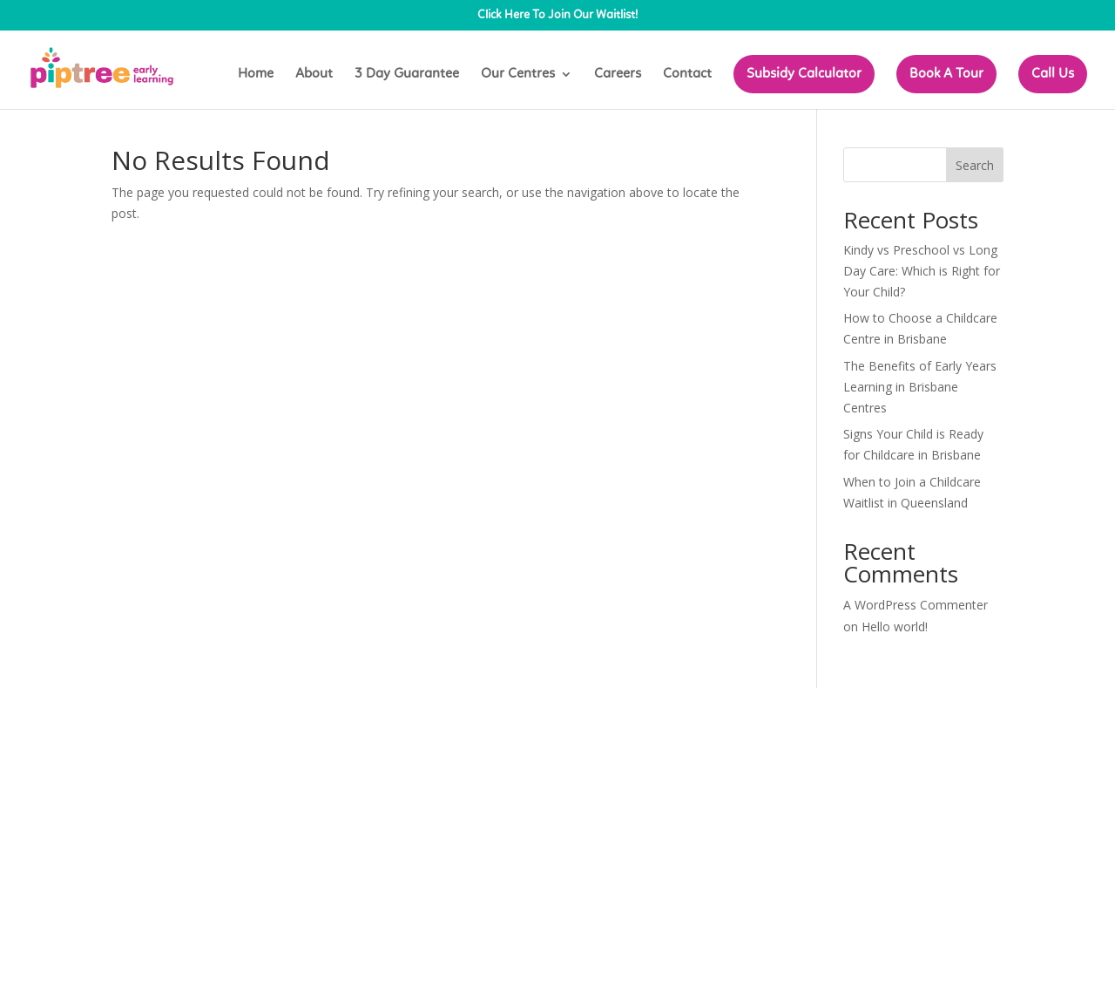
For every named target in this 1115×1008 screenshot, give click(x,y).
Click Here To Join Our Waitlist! (557, 16)
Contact (687, 74)
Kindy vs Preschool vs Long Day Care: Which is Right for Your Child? (921, 271)
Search (975, 165)
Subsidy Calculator (804, 74)
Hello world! (895, 626)
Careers (617, 74)
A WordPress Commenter (915, 604)
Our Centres (518, 74)
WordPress (407, 711)
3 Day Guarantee (407, 74)
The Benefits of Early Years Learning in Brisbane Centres (920, 387)
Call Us (1052, 74)
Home (256, 74)
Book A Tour (946, 74)
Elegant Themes (236, 711)
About (314, 74)
